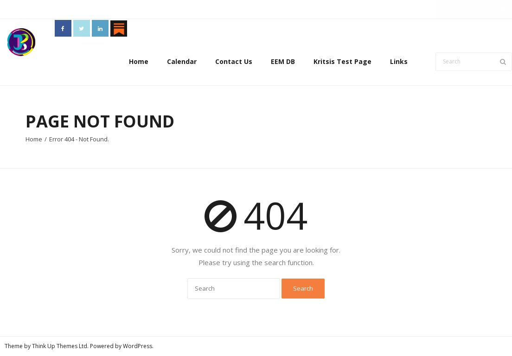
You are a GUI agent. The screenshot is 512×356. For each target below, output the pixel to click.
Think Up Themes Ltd (59, 346)
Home (138, 61)
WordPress (137, 346)
